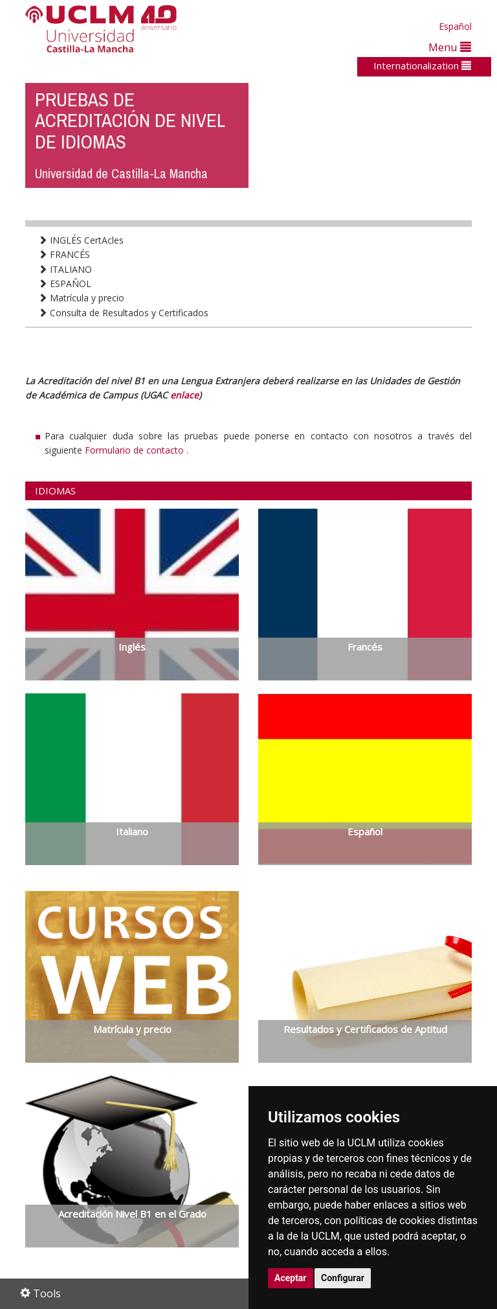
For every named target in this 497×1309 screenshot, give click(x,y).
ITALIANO (65, 269)
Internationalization (422, 65)
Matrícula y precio (81, 298)
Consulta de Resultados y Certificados (123, 313)
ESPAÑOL (64, 283)
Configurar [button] (342, 1278)
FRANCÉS (64, 254)
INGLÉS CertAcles (81, 240)
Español (455, 26)
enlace (184, 395)
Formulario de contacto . (136, 450)
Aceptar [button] (290, 1278)
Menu (449, 47)
